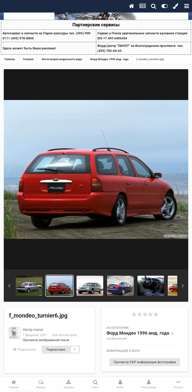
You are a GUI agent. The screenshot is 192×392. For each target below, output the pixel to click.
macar (39, 330)
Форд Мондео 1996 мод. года (137, 333)
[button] (9, 285)
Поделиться (24, 349)
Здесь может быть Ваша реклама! (29, 48)
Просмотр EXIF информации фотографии (145, 362)
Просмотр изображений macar (46, 340)
